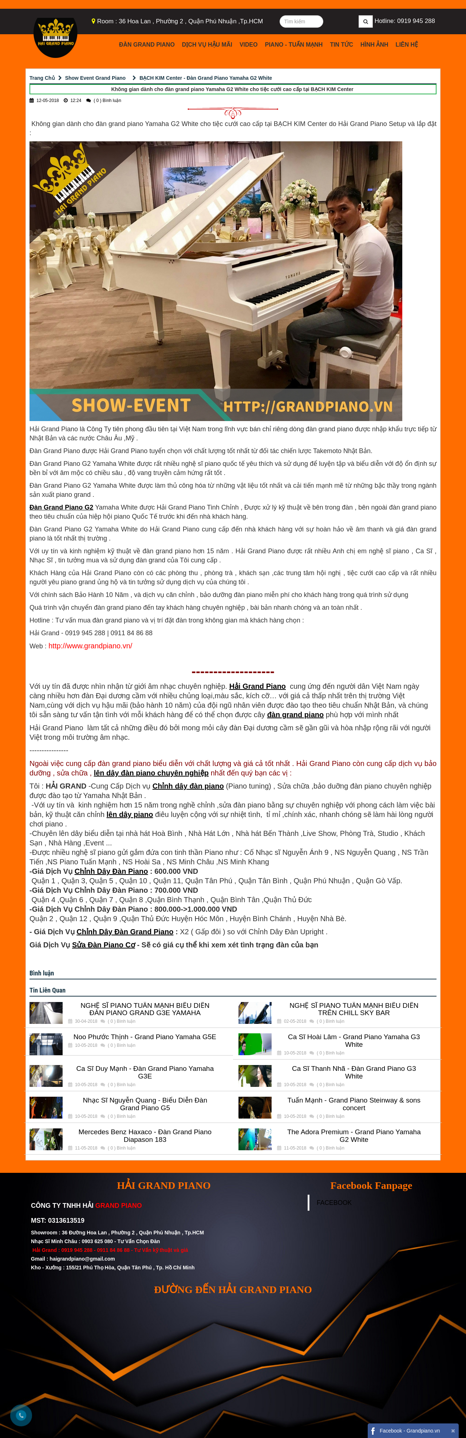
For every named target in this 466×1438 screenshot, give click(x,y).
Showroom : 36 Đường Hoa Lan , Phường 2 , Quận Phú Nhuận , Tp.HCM (118, 1232)
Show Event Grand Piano (95, 78)
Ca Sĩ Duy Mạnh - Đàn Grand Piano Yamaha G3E (145, 1072)
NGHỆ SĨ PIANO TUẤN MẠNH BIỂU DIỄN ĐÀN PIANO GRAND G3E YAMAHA (144, 1009)
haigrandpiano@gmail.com (82, 1259)
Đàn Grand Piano (147, 45)
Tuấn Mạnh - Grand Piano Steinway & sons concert (354, 1104)
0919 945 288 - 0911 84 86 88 (95, 1250)
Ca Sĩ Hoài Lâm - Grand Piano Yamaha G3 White (354, 1040)
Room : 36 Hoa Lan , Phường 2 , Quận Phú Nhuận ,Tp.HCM (180, 21)
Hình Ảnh (374, 45)
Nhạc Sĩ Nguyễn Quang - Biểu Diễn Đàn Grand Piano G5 (145, 1104)
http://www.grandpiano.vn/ (90, 646)
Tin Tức (341, 45)
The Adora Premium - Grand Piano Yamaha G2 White (354, 1135)
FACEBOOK (334, 1202)
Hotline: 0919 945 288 (405, 20)
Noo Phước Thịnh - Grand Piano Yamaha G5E (145, 1037)
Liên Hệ (407, 45)
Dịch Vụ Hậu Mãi (207, 45)
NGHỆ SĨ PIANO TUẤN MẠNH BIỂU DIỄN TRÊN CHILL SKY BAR (353, 1009)
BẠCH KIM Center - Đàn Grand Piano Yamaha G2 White (205, 78)
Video (249, 45)
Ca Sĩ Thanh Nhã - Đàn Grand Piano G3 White (354, 1072)
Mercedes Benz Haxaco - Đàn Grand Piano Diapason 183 (145, 1135)
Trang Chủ (42, 78)
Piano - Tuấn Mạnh (294, 45)
